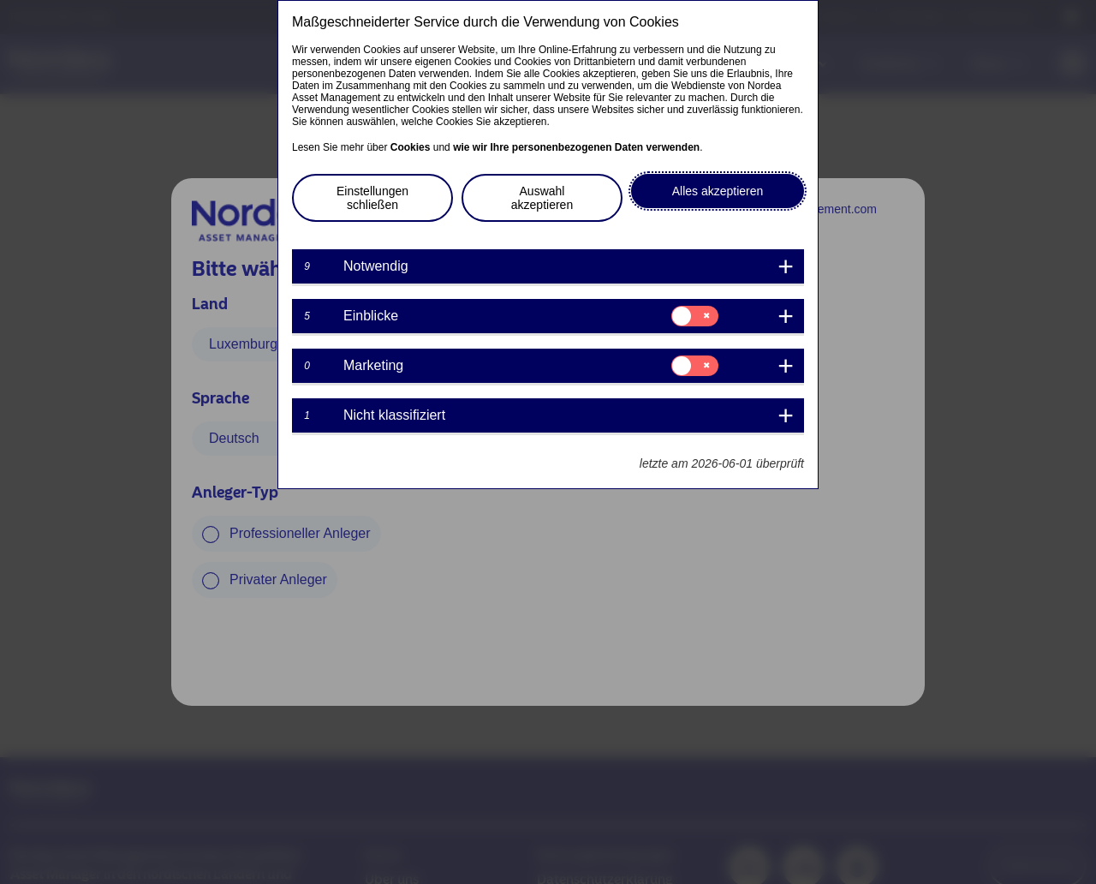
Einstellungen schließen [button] (372, 198)
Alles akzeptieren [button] (718, 191)
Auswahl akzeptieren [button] (542, 198)
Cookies (410, 147)
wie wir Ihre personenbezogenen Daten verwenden (576, 147)
